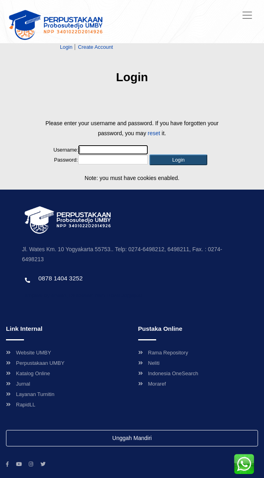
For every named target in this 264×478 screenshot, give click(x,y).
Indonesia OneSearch (168, 373)
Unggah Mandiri (132, 438)
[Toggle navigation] (247, 15)
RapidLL (20, 405)
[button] (178, 159)
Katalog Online (28, 373)
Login (66, 47)
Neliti (149, 363)
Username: (66, 150)
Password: (66, 160)
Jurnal (18, 384)
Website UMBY (28, 353)
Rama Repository (163, 353)
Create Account (95, 47)
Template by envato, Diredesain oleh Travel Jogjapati (82, 295)
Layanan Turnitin (30, 394)
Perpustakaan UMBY (35, 363)
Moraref (152, 384)
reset (154, 133)
